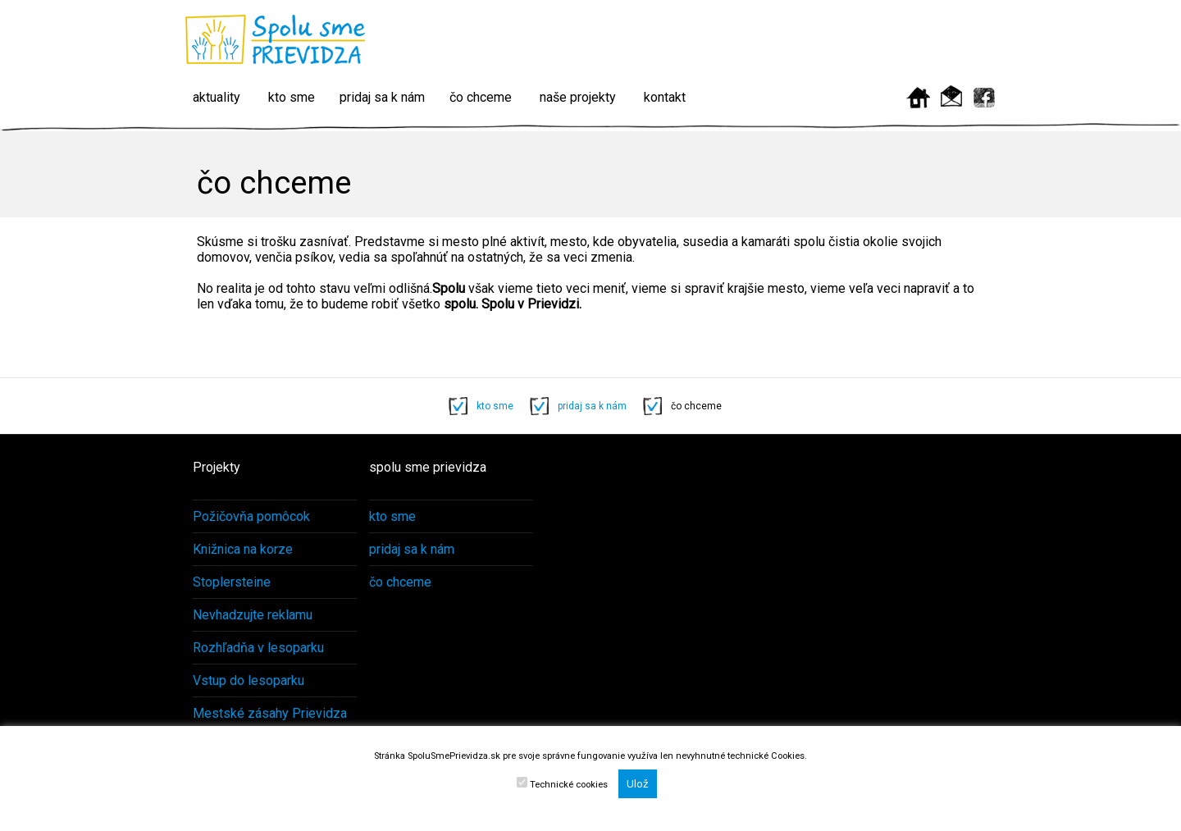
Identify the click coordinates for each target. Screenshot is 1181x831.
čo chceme (480, 97)
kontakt (665, 97)
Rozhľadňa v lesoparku (258, 647)
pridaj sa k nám (382, 97)
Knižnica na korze (243, 549)
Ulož (638, 784)
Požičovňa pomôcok (251, 516)
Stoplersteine (232, 582)
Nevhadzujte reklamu (252, 615)
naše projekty (578, 97)
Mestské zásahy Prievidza (270, 713)
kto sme (291, 97)
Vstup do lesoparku (248, 680)
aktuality (216, 97)
